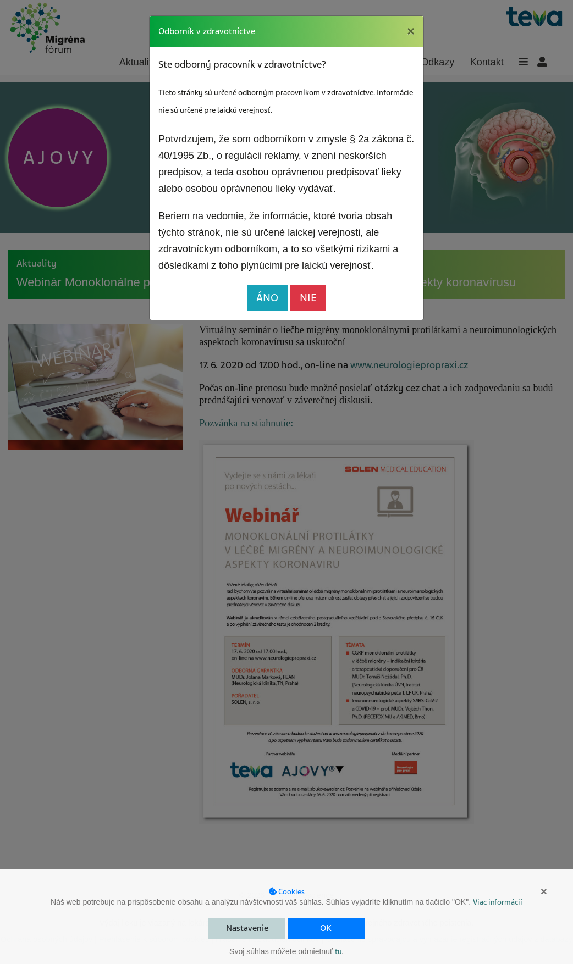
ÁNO (267, 297)
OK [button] (326, 928)
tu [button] (338, 951)
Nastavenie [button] (247, 928)
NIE (308, 297)
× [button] (544, 891)
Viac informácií (497, 902)
